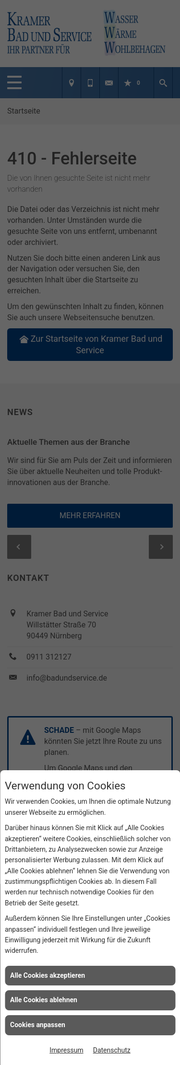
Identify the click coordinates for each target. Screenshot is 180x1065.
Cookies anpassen (37, 1025)
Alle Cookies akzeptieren (47, 975)
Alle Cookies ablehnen (43, 1000)
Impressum (66, 1050)
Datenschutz (112, 1050)
